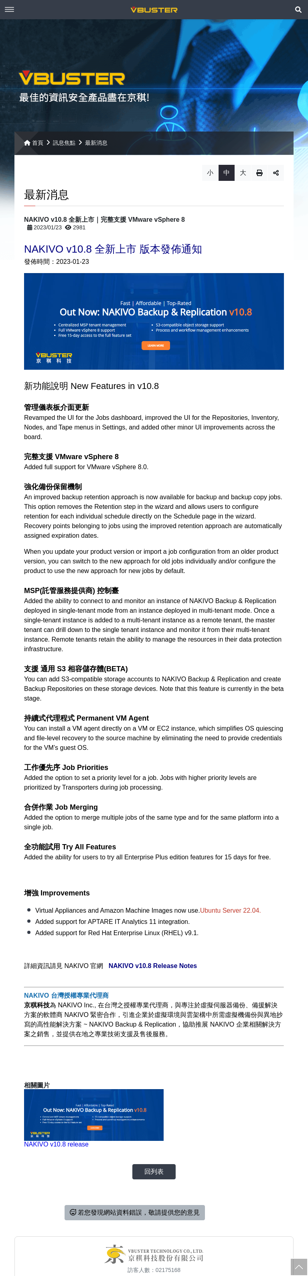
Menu (9, 9)
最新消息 (96, 146)
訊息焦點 (64, 146)
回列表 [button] (154, 1151)
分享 (276, 176)
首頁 (33, 146)
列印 (259, 176)
